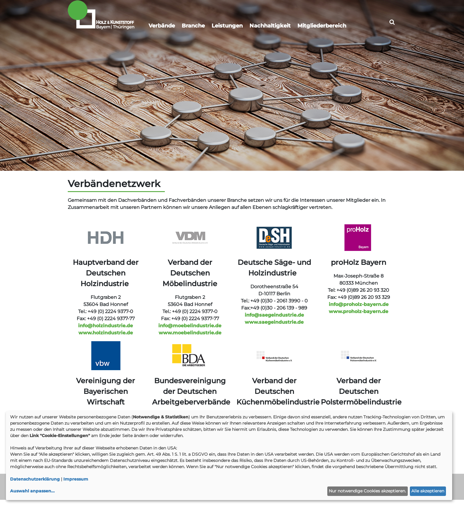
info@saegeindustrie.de (274, 321)
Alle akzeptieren (427, 491)
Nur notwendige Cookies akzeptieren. (367, 491)
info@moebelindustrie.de (189, 332)
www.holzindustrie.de (105, 339)
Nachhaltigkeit (270, 25)
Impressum (75, 479)
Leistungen (227, 25)
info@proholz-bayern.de (359, 310)
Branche (193, 25)
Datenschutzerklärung (35, 479)
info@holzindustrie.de (105, 332)
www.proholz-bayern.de (358, 317)
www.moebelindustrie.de (190, 339)
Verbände (162, 25)
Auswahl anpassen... (32, 491)
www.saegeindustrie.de (274, 328)
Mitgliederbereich (321, 25)
